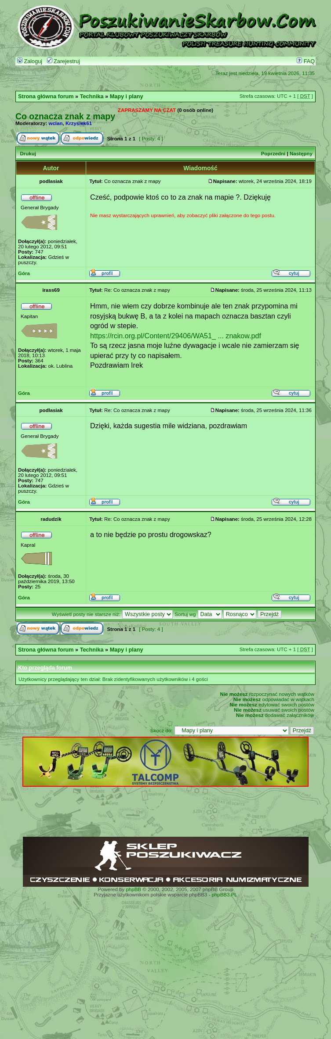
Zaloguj (29, 61)
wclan (56, 123)
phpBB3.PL (224, 894)
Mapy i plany (126, 96)
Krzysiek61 (78, 123)
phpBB (133, 889)
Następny (301, 153)
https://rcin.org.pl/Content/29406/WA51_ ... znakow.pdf (175, 336)
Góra (24, 273)
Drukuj (28, 153)
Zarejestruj (63, 61)
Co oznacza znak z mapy (65, 116)
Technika (92, 96)
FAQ (306, 61)
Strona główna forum (46, 96)
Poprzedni (273, 153)
